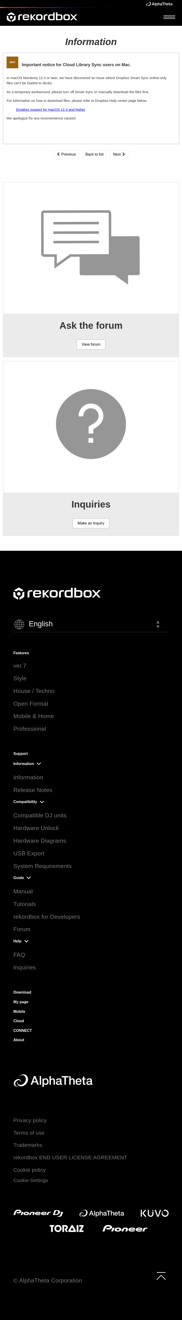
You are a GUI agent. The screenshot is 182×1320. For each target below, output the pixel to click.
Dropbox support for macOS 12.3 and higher (50, 109)
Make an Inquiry (91, 523)
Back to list (94, 154)
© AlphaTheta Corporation (47, 1280)
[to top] (161, 1275)
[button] (91, 624)
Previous (66, 154)
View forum (91, 344)
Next (119, 154)
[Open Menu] (169, 17)
